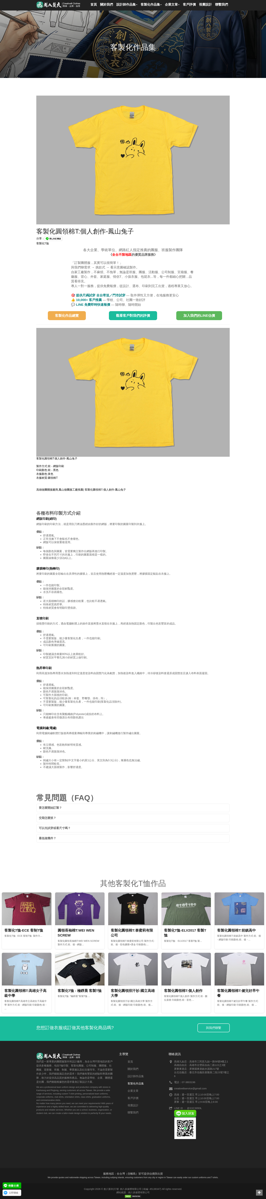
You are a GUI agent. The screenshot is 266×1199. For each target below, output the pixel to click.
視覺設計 (133, 1105)
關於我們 (133, 1068)
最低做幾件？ (47, 838)
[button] (259, 1193)
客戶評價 (133, 1098)
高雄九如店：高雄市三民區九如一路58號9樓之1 (201, 1061)
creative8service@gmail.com (190, 1088)
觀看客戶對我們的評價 (133, 315)
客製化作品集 (136, 1083)
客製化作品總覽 (67, 315)
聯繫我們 (133, 1112)
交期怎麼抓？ (47, 818)
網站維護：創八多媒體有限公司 (133, 1192)
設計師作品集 (136, 1076)
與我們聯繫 (213, 1028)
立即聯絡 (13, 1192)
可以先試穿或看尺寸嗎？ (55, 828)
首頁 (130, 1061)
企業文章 (133, 1090)
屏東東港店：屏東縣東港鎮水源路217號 (196, 1068)
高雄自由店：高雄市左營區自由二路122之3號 (199, 1065)
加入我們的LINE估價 (199, 315)
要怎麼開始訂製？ (50, 807)
